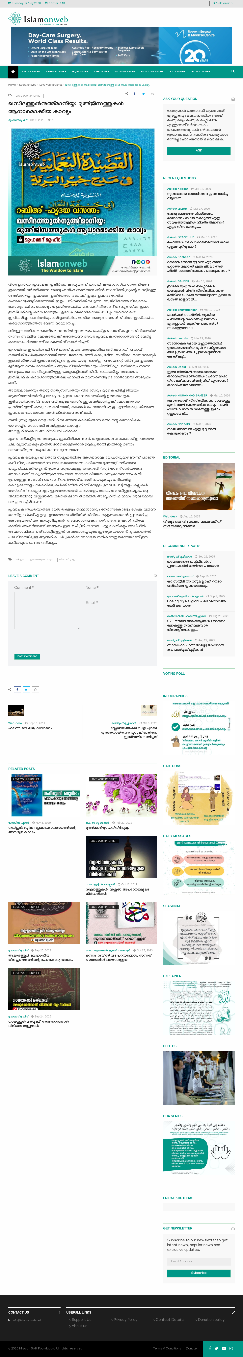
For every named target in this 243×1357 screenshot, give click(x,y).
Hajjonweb (177, 71)
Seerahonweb (56, 71)
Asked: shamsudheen (182, 310)
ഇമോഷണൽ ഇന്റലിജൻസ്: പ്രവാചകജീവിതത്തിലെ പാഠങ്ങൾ (193, 564)
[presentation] (44, 638)
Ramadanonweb (152, 71)
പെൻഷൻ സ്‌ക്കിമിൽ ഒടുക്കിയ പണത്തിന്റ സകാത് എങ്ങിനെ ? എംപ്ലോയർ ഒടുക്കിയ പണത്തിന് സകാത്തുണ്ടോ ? (192, 322)
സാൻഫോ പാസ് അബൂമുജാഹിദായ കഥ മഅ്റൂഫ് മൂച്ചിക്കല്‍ (195, 648)
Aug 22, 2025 (205, 640)
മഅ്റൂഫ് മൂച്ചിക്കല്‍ (124, 724)
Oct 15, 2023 (143, 950)
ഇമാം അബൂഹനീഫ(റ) (41, 560)
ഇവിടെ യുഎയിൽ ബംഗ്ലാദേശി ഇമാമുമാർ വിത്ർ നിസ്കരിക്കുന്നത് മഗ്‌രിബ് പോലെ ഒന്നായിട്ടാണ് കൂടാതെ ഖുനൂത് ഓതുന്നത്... (199, 293)
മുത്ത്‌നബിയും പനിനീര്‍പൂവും (107, 828)
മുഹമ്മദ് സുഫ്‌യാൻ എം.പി (185, 597)
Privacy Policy (125, 1320)
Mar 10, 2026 (220, 395)
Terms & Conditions (167, 1348)
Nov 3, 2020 (41, 822)
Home (12, 85)
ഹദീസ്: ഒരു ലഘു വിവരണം (30, 729)
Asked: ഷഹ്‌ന (177, 209)
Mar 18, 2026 (201, 188)
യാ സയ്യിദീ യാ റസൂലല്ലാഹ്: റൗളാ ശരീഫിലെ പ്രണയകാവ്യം (194, 584)
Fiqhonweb (80, 71)
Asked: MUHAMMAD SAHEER (187, 396)
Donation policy (211, 1320)
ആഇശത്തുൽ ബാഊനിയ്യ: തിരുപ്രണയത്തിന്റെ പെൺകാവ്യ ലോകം (40, 958)
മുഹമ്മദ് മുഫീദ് (17, 120)
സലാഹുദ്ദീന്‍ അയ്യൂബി (100, 885)
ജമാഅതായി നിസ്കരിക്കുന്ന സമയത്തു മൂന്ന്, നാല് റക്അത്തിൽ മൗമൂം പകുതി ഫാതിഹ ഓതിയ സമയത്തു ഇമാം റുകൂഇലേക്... (198, 407)
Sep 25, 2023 (41, 950)
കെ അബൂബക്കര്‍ (97, 823)
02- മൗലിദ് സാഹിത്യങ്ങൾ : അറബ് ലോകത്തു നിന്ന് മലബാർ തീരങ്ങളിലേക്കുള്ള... (196, 626)
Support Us (82, 1320)
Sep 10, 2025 (206, 576)
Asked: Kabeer (177, 189)
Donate (191, 1348)
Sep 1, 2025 (215, 596)
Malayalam (223, 3)
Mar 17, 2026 (200, 208)
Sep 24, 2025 (41, 1016)
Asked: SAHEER (178, 282)
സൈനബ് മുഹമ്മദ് (180, 577)
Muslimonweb (125, 71)
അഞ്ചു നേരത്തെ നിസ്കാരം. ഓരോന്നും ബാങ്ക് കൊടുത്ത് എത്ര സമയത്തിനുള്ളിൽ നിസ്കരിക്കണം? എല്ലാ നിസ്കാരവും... (196, 220)
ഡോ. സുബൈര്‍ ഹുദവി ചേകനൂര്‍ (108, 951)
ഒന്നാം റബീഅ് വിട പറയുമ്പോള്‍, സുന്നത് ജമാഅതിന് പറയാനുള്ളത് (118, 958)
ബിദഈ (20, 560)
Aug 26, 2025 (219, 616)
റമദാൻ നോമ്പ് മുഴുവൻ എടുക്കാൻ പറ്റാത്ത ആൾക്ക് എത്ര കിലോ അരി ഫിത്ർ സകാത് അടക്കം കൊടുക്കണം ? (198, 267)
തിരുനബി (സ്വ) (67, 560)
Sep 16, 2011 (35, 723)
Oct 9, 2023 (148, 723)
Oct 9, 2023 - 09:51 (42, 120)
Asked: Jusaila (177, 339)
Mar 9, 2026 (202, 424)
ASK (199, 151)
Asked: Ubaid (176, 367)
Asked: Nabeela (178, 424)
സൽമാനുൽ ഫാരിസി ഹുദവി (186, 616)
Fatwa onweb (200, 71)
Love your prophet (50, 84)
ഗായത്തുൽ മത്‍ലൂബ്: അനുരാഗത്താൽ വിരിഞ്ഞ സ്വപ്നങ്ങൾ (38, 1024)
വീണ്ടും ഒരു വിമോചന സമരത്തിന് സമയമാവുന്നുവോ (192, 524)
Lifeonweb (101, 71)
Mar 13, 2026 (202, 281)
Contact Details (170, 1320)
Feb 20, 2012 (122, 822)
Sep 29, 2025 (205, 556)
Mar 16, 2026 (207, 237)
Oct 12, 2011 (127, 884)
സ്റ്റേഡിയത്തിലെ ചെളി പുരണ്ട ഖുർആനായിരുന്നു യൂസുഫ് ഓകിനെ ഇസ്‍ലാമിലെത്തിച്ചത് (129, 733)
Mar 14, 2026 (203, 257)
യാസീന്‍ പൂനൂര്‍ (18, 823)
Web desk (15, 724)
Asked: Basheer (178, 257)
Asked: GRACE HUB (180, 238)
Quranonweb (30, 71)
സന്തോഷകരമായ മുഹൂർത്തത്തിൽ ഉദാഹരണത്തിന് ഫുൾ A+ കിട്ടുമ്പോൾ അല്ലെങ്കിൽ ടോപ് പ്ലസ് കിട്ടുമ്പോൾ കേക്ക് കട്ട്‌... (196, 350)
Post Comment (27, 656)
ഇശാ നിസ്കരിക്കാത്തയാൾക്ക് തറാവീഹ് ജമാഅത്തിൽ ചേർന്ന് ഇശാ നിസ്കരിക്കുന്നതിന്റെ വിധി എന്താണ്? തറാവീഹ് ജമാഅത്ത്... (197, 379)
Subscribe (199, 1273)
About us (79, 1326)
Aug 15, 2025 (190, 516)
